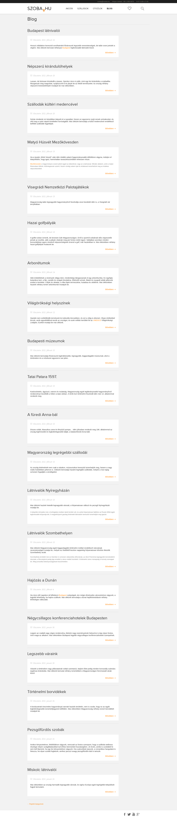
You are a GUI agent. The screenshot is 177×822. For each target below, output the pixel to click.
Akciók (69, 8)
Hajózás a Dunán (42, 580)
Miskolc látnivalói (41, 770)
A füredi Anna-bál (42, 414)
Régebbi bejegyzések (35, 804)
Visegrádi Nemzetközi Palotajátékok (58, 187)
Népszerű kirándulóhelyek (50, 66)
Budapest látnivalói (43, 30)
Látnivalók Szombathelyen (49, 533)
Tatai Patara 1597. (42, 377)
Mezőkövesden (35, 164)
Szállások (82, 8)
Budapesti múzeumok (46, 341)
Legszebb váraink (42, 654)
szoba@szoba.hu (103, 1)
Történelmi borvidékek (46, 692)
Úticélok (97, 8)
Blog (109, 8)
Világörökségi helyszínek (48, 303)
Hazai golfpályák (41, 223)
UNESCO (97, 320)
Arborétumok (38, 263)
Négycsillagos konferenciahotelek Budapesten (67, 618)
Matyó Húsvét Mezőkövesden (52, 142)
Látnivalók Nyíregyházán (48, 490)
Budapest (66, 48)
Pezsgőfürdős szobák (45, 730)
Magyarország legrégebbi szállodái (57, 452)
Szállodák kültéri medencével (52, 104)
